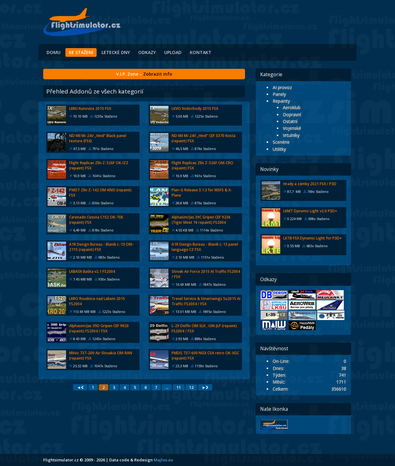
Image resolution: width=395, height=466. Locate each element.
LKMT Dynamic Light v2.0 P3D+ (310, 211)
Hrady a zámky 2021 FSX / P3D (309, 183)
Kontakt (200, 52)
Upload (172, 52)
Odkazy (147, 52)
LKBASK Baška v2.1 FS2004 (92, 271)
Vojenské (292, 128)
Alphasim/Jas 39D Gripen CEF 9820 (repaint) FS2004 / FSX (99, 328)
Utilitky (279, 149)
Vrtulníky (291, 135)
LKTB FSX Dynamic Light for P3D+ (312, 238)
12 (191, 387)
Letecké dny (116, 52)
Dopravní (292, 115)
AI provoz (282, 87)
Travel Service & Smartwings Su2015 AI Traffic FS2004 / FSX (206, 301)
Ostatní (290, 121)
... (166, 387)
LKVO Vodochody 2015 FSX (195, 108)
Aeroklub (292, 107)
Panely (279, 94)
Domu (53, 52)
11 (179, 387)
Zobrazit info (157, 74)
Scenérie (281, 142)
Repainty (281, 101)
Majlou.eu (163, 460)
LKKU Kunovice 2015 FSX (90, 108)
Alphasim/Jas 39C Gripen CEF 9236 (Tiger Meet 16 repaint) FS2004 (201, 219)
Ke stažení (81, 52)
